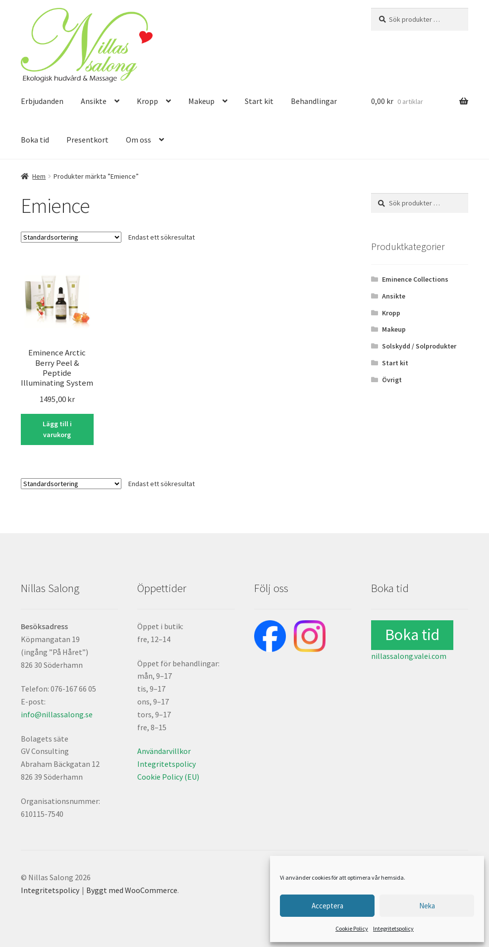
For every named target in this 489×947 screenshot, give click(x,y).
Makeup (201, 101)
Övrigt (392, 379)
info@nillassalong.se (57, 714)
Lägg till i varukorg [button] (57, 429)
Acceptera (327, 905)
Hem (39, 176)
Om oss (138, 140)
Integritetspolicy (393, 928)
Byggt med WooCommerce (131, 890)
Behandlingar (314, 101)
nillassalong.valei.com (408, 656)
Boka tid (35, 140)
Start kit (259, 101)
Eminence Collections (415, 279)
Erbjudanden (42, 101)
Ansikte (94, 101)
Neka (427, 905)
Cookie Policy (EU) (168, 777)
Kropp (147, 101)
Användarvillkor (164, 751)
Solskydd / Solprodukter (419, 346)
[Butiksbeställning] (71, 237)
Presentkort (87, 140)
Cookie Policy (351, 928)
